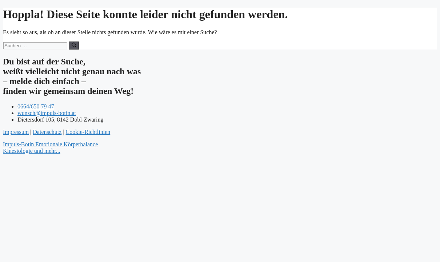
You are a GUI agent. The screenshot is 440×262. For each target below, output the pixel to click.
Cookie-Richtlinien (88, 132)
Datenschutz (47, 132)
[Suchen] (74, 45)
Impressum (16, 132)
